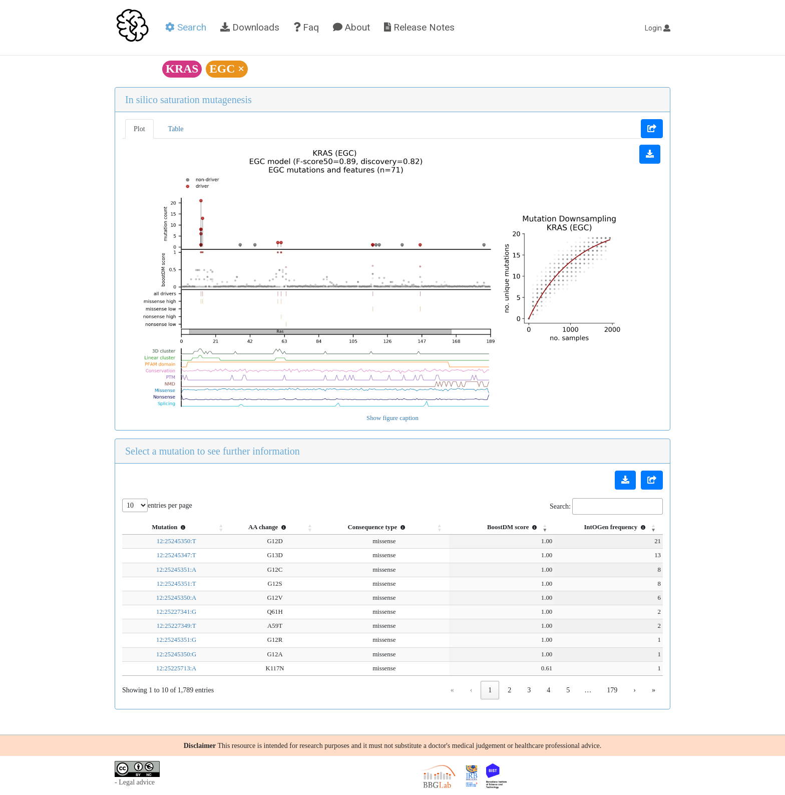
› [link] (634, 690)
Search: (560, 506)
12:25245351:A (165, 569)
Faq (306, 27)
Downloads (249, 27)
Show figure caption (392, 418)
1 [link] (490, 690)
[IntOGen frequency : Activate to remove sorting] (598, 528)
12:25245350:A (165, 597)
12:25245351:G (165, 639)
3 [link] (529, 690)
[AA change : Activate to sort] (253, 528)
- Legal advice (135, 782)
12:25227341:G (165, 611)
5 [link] (568, 690)
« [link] (452, 690)
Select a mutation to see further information (212, 451)
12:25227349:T (165, 625)
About (351, 27)
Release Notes (419, 27)
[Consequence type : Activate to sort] (360, 528)
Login (657, 28)
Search (185, 27)
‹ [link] (471, 690)
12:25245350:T (165, 541)
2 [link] (509, 690)
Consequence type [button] (354, 527)
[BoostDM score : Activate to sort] (477, 528)
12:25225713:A (165, 668)
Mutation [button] (158, 527)
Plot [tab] (139, 129)
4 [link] (548, 690)
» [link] (653, 690)
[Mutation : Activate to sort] (164, 528)
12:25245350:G (165, 654)
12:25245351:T (165, 583)
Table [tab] (176, 129)
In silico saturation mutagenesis (188, 99)
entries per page (170, 505)
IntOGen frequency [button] (616, 527)
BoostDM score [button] (492, 527)
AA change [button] (247, 527)
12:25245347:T (165, 555)
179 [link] (612, 690)
